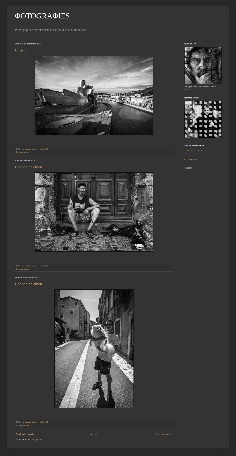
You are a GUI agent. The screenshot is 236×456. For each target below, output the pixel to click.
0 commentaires (22, 152)
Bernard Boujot (31, 149)
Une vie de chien (28, 167)
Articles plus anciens (163, 434)
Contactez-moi (190, 159)
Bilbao (20, 50)
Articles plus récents (25, 434)
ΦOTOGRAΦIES (42, 16)
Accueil (93, 434)
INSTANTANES (194, 150)
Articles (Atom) (34, 439)
